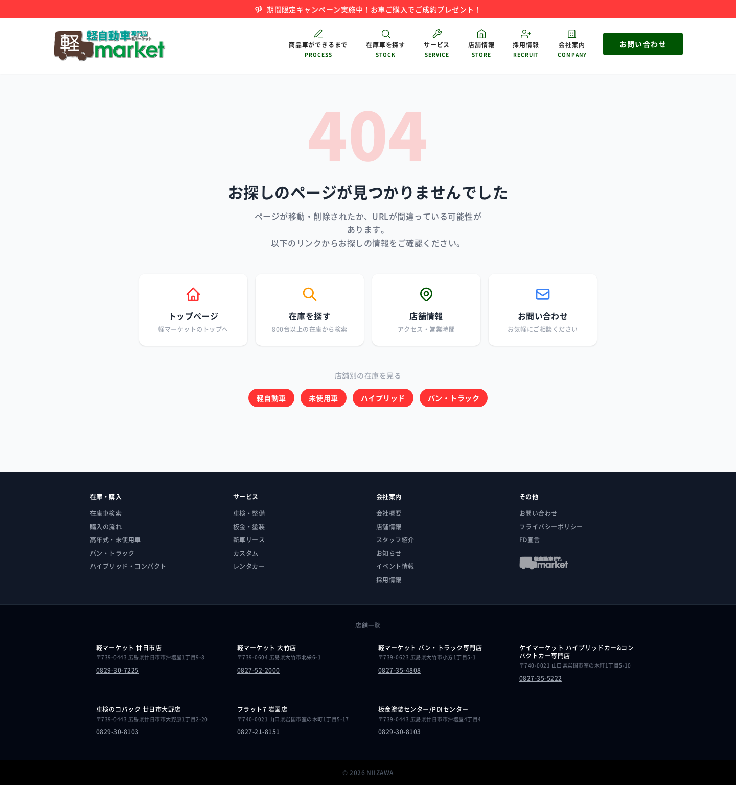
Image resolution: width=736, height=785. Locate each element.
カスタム (246, 553)
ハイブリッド (383, 398)
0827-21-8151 (258, 732)
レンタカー (249, 566)
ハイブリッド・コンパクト (128, 566)
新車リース (249, 539)
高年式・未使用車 (115, 539)
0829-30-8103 (117, 732)
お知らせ (389, 553)
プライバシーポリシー (551, 526)
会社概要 (389, 513)
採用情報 (389, 579)
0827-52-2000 (258, 670)
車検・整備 (249, 513)
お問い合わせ (538, 513)
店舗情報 (389, 526)
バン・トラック (453, 398)
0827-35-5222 (540, 678)
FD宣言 (529, 539)
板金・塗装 (249, 526)
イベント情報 (395, 566)
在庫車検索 (106, 513)
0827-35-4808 (399, 670)
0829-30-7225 (117, 670)
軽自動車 (271, 398)
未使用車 (323, 398)
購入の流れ (106, 526)
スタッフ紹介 (395, 539)
